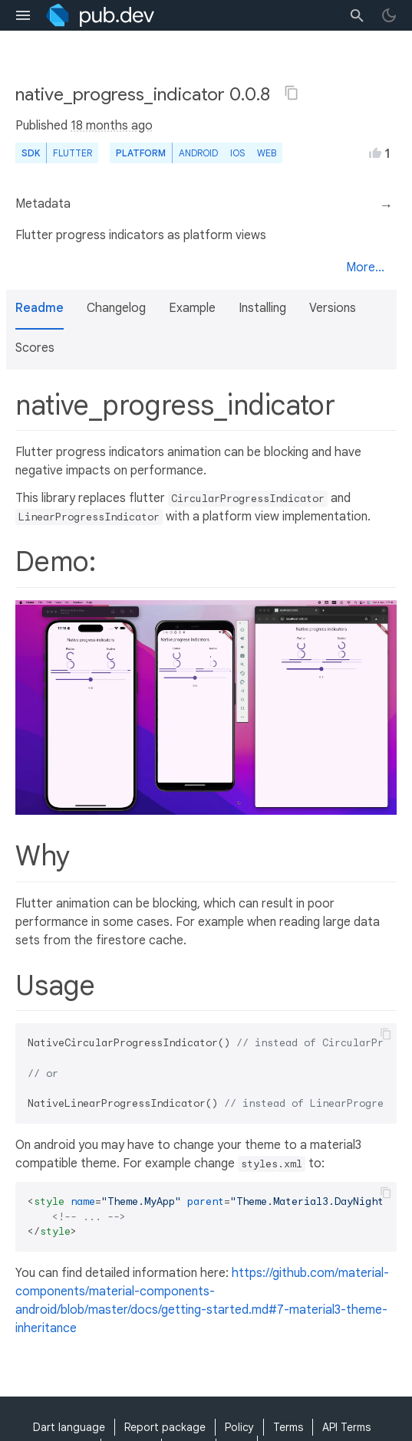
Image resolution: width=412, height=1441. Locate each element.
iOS (237, 153)
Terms (288, 1427)
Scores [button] (34, 348)
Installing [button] (262, 308)
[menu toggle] (23, 15)
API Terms (346, 1427)
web (266, 153)
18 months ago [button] (112, 125)
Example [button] (192, 308)
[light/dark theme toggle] (389, 15)
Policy (239, 1427)
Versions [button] (332, 308)
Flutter (72, 153)
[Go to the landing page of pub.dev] (100, 15)
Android (198, 153)
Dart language (69, 1427)
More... (365, 267)
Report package (165, 1427)
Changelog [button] (116, 308)
